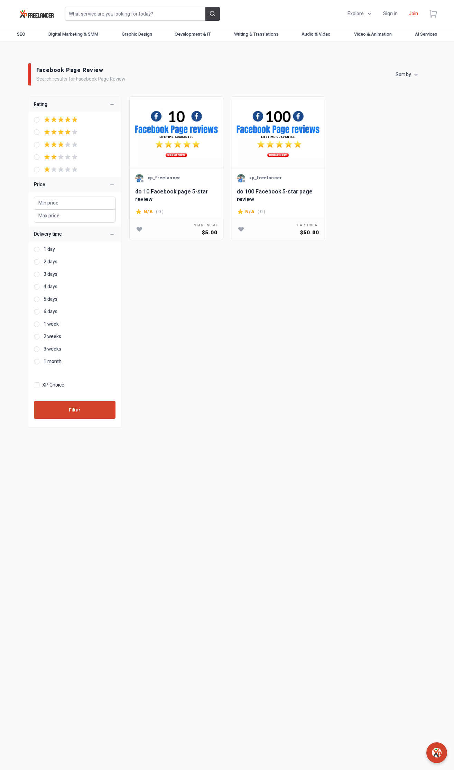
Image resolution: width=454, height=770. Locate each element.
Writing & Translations (256, 34)
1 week (51, 324)
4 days (50, 286)
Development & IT (193, 34)
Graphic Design (137, 34)
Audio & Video (316, 34)
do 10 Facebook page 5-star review (171, 195)
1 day (49, 249)
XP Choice (53, 385)
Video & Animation (373, 34)
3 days (50, 274)
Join (413, 13)
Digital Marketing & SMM (73, 34)
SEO (21, 34)
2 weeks (52, 336)
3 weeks (52, 349)
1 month (53, 361)
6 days (50, 311)
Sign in (390, 13)
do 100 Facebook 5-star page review (275, 195)
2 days (50, 262)
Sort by (407, 74)
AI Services (426, 34)
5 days (50, 299)
